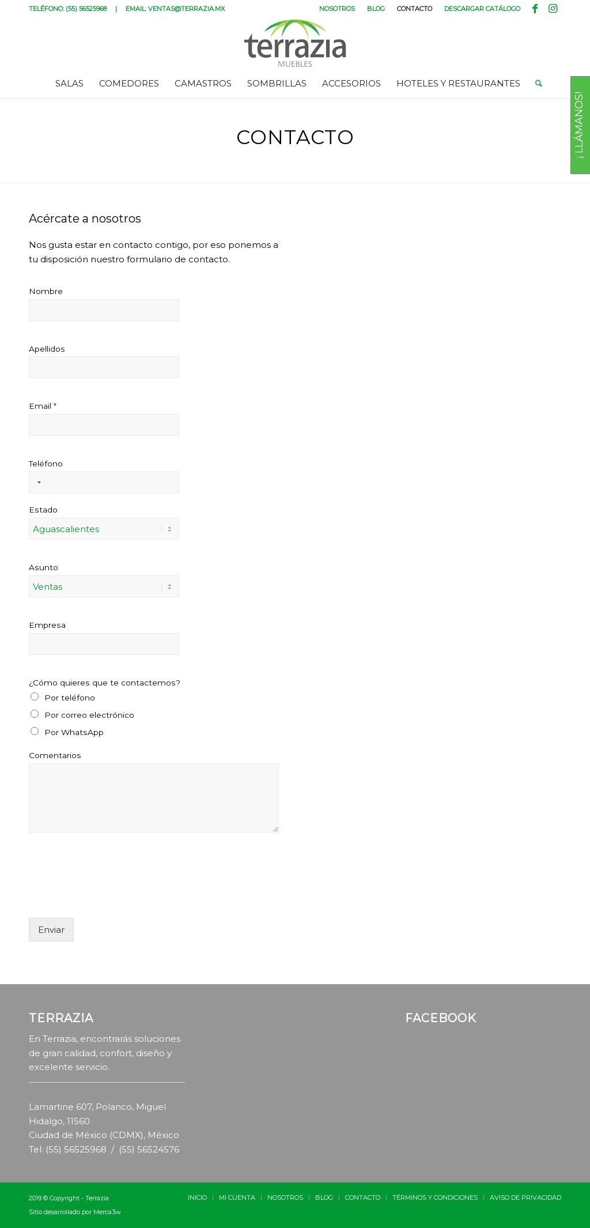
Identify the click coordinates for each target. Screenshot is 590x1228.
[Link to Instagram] (552, 8)
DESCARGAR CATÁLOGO (482, 9)
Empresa (47, 625)
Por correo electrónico (89, 715)
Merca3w (107, 1212)
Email (42, 405)
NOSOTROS (337, 9)
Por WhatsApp (74, 732)
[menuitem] (337, 9)
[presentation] (116, 899)
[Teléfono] (104, 483)
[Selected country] (36, 482)
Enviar (51, 929)
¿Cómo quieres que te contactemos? (104, 682)
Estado (43, 509)
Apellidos (47, 348)
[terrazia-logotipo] (295, 43)
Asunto (43, 567)
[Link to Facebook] (535, 8)
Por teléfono (69, 697)
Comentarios (55, 755)
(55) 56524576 (149, 1149)
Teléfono (46, 463)
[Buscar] (535, 83)
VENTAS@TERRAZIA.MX (186, 9)
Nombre (46, 291)
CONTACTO (414, 9)
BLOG (376, 9)
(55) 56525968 (86, 9)
